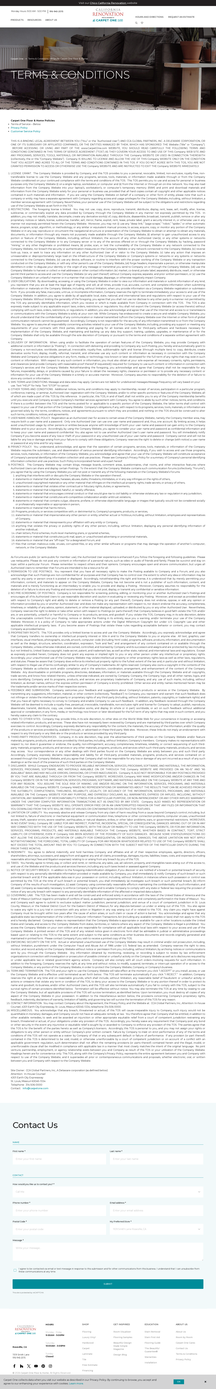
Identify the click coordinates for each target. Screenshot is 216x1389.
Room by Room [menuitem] (184, 1337)
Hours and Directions (149, 17)
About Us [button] (51, 20)
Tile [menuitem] (84, 1359)
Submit (108, 1284)
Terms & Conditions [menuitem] (186, 1354)
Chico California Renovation (108, 2)
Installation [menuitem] (151, 1362)
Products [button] (17, 20)
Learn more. (76, 1383)
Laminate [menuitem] (87, 1354)
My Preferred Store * (120, 1222)
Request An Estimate (181, 17)
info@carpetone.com (35, 1088)
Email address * (118, 1203)
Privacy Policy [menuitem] (183, 1359)
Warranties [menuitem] (150, 1357)
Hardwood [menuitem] (87, 1342)
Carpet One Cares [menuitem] (185, 1342)
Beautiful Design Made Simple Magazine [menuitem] (122, 1345)
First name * (19, 1151)
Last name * (116, 1151)
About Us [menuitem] (181, 1331)
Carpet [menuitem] (86, 1348)
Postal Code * (20, 1222)
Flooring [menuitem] (86, 1331)
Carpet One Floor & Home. (35, 1373)
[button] (136, 24)
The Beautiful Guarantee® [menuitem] (152, 1350)
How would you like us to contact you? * (33, 1184)
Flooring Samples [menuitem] (122, 1337)
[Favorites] (142, 24)
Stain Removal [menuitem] (152, 1331)
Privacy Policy (19, 127)
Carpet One (17, 58)
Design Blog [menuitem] (120, 1354)
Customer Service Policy (25, 131)
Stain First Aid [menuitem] (152, 1337)
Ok (178, 1381)
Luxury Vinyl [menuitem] (89, 1337)
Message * (18, 1240)
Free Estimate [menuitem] (90, 1365)
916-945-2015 (56, 11)
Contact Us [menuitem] (182, 1348)
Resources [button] (34, 20)
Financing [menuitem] (87, 1370)
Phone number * (21, 1203)
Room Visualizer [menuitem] (122, 1331)
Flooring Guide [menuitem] (152, 1342)
